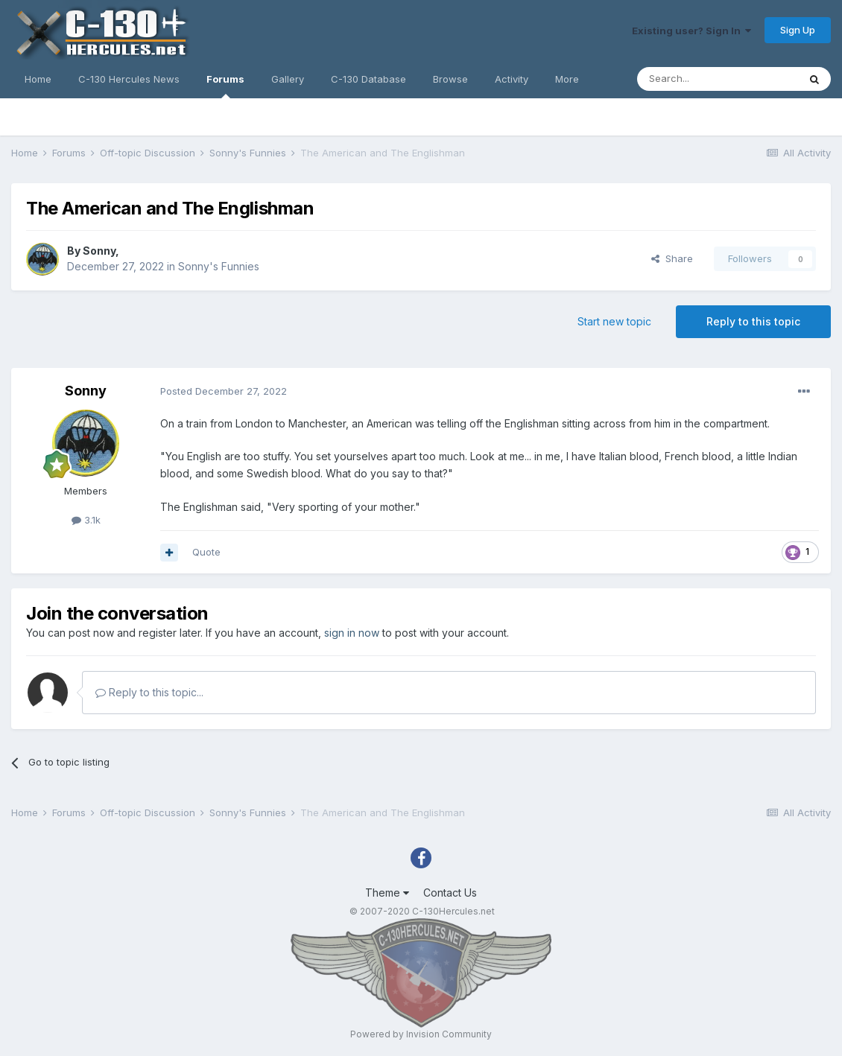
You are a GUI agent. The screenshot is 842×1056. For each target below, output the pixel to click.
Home (38, 79)
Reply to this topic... (149, 692)
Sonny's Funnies (218, 266)
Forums (225, 85)
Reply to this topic (753, 321)
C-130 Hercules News (129, 79)
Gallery (287, 79)
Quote (206, 552)
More (567, 79)
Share (672, 258)
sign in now (351, 632)
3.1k (86, 520)
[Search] (717, 79)
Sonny (99, 250)
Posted (223, 391)
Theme (387, 892)
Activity (511, 79)
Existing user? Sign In (691, 30)
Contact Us (450, 892)
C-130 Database (368, 79)
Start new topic (614, 321)
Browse (450, 79)
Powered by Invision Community (421, 1034)
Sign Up (797, 30)
